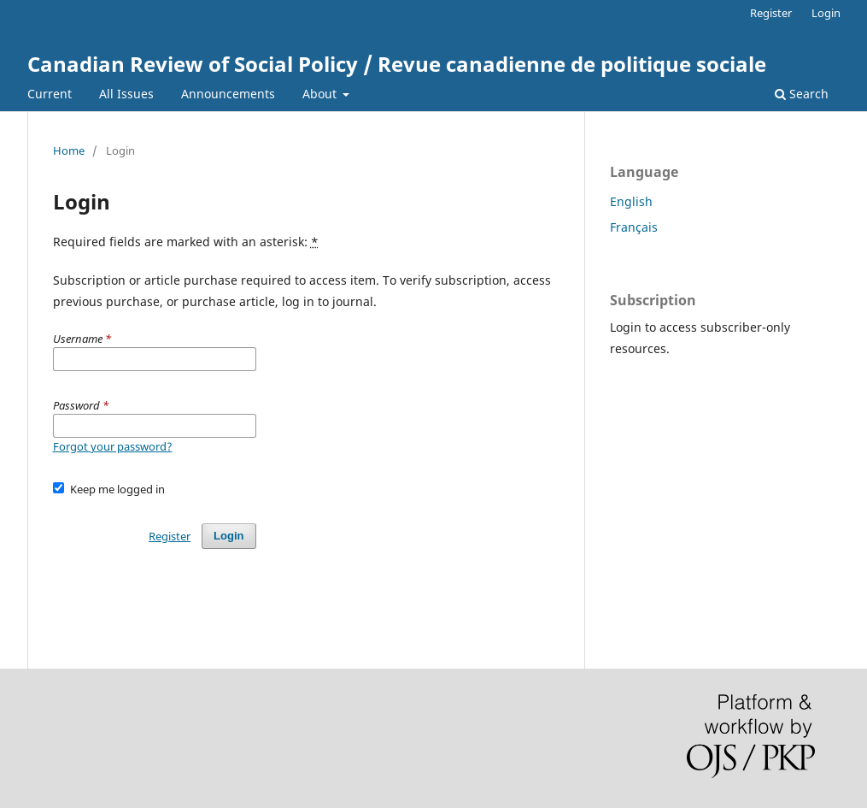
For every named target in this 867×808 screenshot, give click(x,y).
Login (826, 13)
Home (69, 150)
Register (771, 13)
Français (634, 227)
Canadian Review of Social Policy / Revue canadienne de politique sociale (396, 64)
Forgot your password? (113, 446)
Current (49, 94)
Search (802, 94)
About (321, 94)
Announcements (228, 94)
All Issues (126, 94)
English (631, 201)
